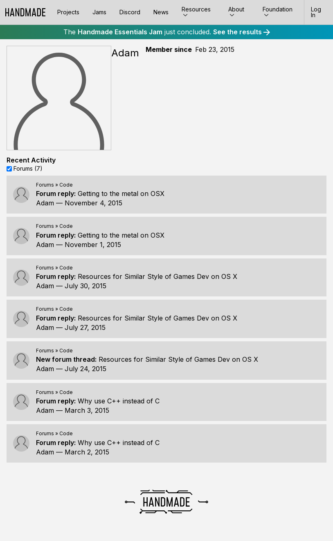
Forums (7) (28, 168)
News (161, 12)
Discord (129, 12)
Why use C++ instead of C (119, 401)
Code (66, 185)
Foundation (277, 12)
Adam (45, 203)
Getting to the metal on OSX (121, 193)
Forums (45, 185)
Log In (316, 12)
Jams (99, 12)
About (236, 12)
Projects (68, 12)
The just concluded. (166, 32)
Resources (196, 12)
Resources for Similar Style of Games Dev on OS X (157, 276)
